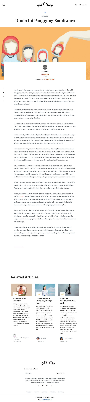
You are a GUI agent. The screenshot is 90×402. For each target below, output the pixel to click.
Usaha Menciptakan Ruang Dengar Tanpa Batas (44, 300)
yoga (21, 196)
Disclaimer (61, 392)
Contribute (44, 392)
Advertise (52, 392)
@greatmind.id (45, 74)
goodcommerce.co (47, 399)
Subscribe (83, 5)
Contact (36, 392)
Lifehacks (45, 16)
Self (45, 12)
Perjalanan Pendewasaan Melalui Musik (67, 300)
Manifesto (28, 392)
